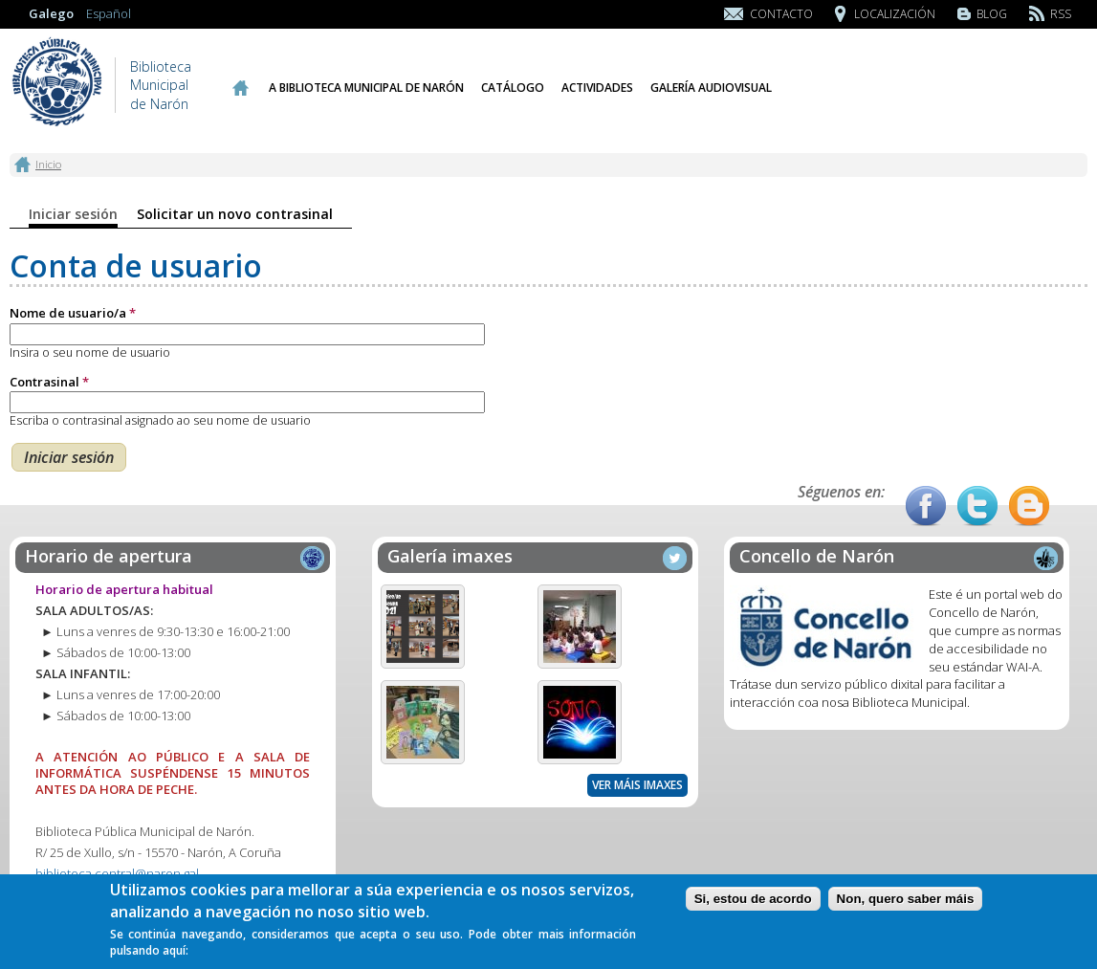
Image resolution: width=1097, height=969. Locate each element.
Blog (991, 14)
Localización (894, 14)
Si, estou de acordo (753, 902)
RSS (1060, 14)
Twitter (977, 506)
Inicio (239, 88)
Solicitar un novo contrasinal (235, 214)
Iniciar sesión (73, 214)
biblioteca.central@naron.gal (117, 873)
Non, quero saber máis (906, 902)
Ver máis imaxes (637, 785)
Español (108, 13)
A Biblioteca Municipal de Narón (366, 87)
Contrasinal (49, 381)
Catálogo (512, 87)
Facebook (926, 506)
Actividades (597, 87)
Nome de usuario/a (73, 312)
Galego (51, 13)
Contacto (781, 14)
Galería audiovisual (711, 87)
